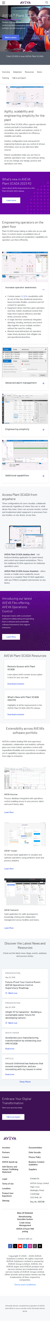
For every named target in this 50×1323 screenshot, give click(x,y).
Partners (6, 1152)
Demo (39, 72)
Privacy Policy (35, 1157)
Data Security (35, 1152)
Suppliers (33, 1169)
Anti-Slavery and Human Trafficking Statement (10, 1169)
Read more (9, 1049)
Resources (29, 72)
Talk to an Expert (19, 78)
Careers (5, 1157)
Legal (4, 1179)
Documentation (35, 1147)
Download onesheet (15, 684)
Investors (6, 1147)
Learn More (11, 637)
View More (25, 1081)
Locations (6, 1188)
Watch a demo (11, 37)
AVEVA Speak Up (9, 1162)
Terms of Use (8, 1184)
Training (5, 78)
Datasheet (17, 72)
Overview (6, 72)
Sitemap (5, 1201)
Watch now (11, 993)
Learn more (11, 200)
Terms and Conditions (25, 1284)
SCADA (24, 296)
